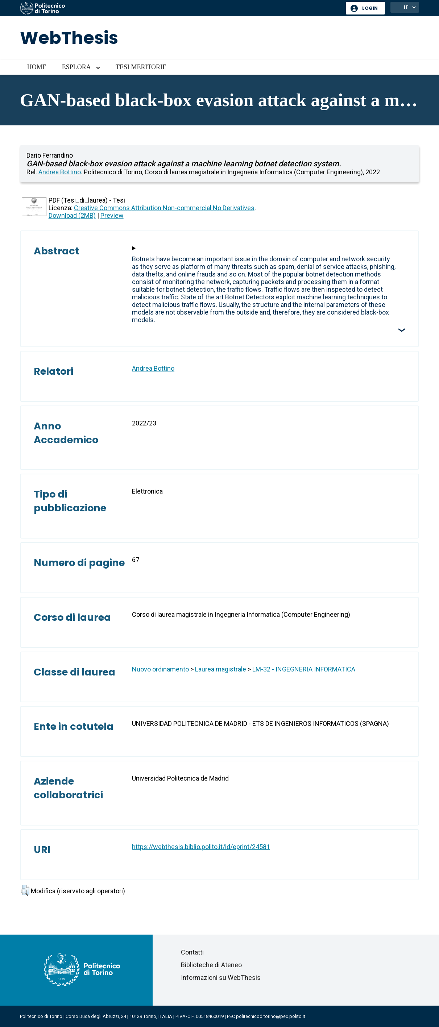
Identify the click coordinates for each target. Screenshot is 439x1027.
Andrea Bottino (59, 172)
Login (370, 8)
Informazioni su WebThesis (221, 977)
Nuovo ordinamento (160, 669)
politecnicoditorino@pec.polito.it (270, 1016)
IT (406, 7)
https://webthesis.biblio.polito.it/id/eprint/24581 (201, 847)
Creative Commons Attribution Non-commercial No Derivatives (164, 208)
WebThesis (69, 38)
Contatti (192, 952)
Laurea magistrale (220, 669)
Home (36, 67)
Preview (112, 215)
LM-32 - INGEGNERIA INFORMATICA (303, 669)
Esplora (76, 67)
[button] (25, 890)
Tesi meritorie (141, 67)
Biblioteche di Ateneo (211, 965)
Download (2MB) (72, 215)
